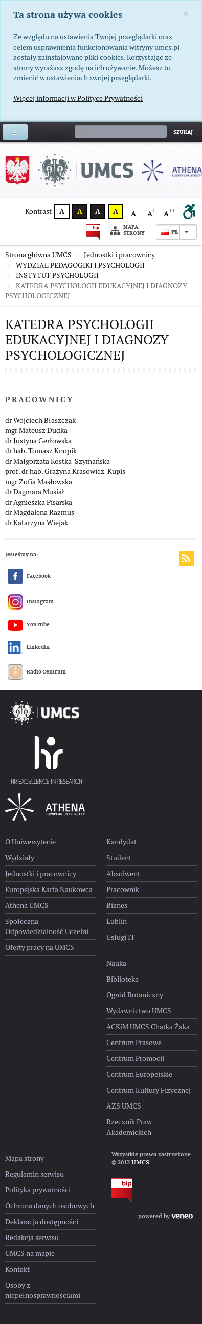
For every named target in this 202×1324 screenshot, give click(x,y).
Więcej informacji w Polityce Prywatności (78, 98)
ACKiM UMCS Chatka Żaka (148, 1026)
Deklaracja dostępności (41, 1221)
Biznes (116, 905)
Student (118, 857)
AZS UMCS (123, 1106)
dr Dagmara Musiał (34, 491)
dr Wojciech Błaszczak (40, 420)
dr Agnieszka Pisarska (38, 502)
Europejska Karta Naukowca (49, 889)
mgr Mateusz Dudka (36, 430)
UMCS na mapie (30, 1253)
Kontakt (17, 1269)
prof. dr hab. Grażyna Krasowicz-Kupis (65, 471)
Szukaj (183, 132)
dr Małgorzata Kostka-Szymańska (57, 461)
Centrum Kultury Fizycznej (148, 1090)
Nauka (116, 963)
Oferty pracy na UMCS (39, 947)
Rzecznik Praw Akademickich (129, 1127)
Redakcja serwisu (32, 1237)
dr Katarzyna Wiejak (36, 522)
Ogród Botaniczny (134, 995)
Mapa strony (127, 230)
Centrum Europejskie (139, 1074)
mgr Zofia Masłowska (38, 481)
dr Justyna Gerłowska (38, 440)
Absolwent (123, 873)
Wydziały (19, 857)
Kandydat (121, 842)
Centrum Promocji (135, 1058)
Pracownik (122, 889)
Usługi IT (120, 937)
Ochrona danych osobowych (49, 1205)
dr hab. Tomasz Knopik (41, 450)
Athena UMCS (27, 905)
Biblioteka (122, 979)
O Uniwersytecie (30, 842)
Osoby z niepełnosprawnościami (42, 1290)
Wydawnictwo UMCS (138, 1010)
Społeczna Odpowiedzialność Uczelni (46, 926)
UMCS (140, 1162)
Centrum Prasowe (134, 1042)
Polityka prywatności (38, 1190)
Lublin (116, 921)
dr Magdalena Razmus (39, 512)
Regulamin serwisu (34, 1174)
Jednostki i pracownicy (40, 873)
